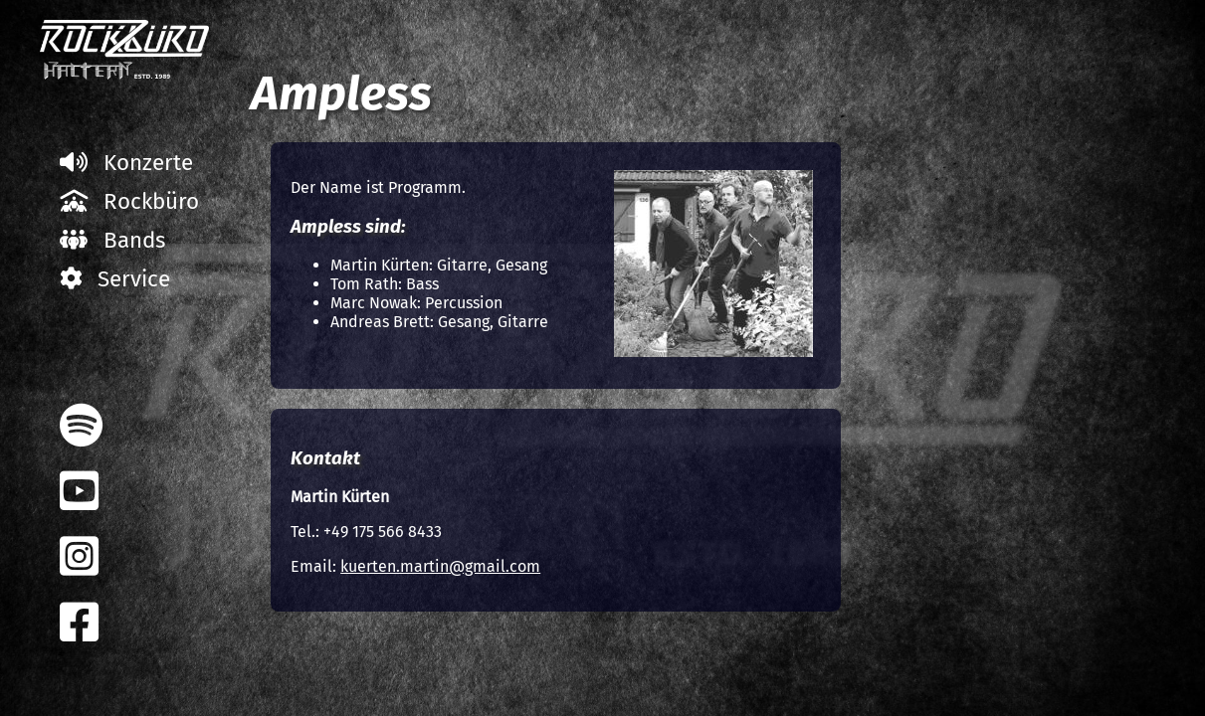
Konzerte (126, 162)
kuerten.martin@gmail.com (440, 566)
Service (115, 279)
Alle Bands (1012, 171)
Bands (112, 240)
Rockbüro (129, 201)
